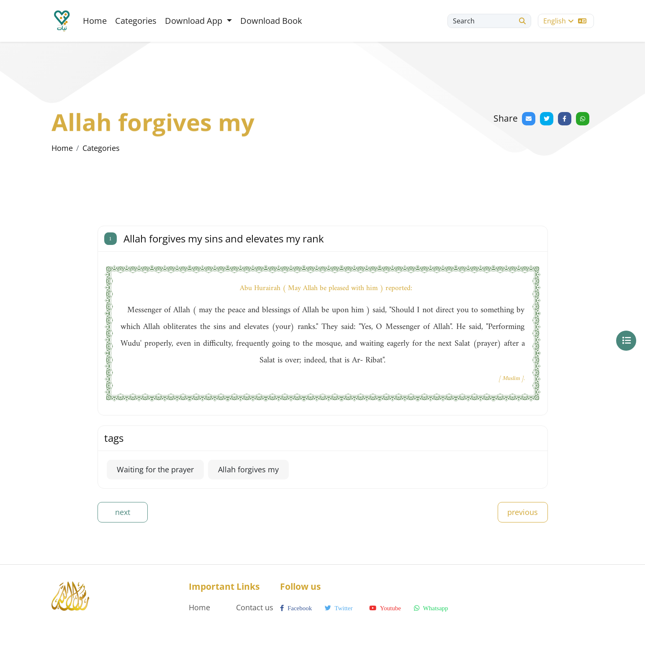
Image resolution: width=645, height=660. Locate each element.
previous (522, 512)
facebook (296, 608)
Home (95, 20)
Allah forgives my (248, 469)
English (564, 20)
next (122, 512)
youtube (385, 608)
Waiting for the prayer (155, 469)
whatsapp (431, 608)
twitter (339, 608)
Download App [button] (194, 20)
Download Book (271, 20)
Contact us (254, 607)
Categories (136, 20)
